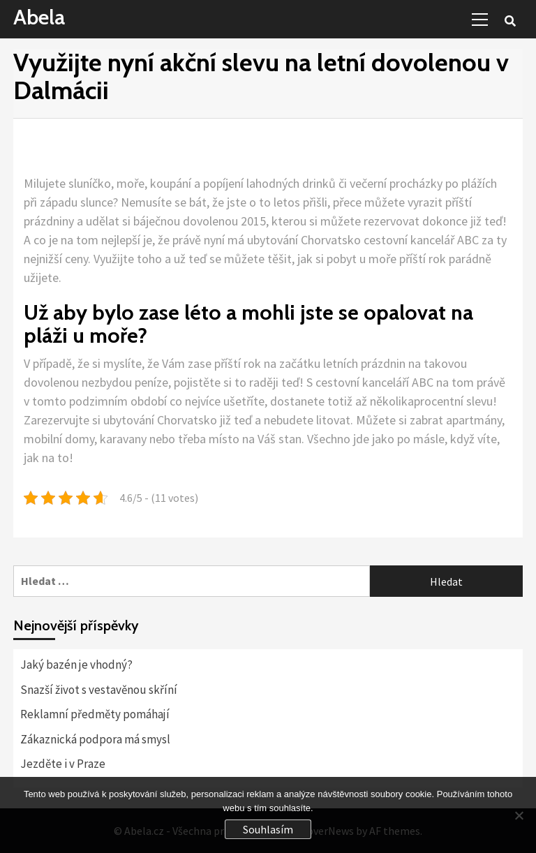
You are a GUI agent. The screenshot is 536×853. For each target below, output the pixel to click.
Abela (39, 17)
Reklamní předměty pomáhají (95, 714)
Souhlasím (268, 829)
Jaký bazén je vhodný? (76, 664)
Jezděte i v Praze (62, 763)
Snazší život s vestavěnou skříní (98, 689)
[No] (519, 815)
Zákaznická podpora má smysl (95, 739)
